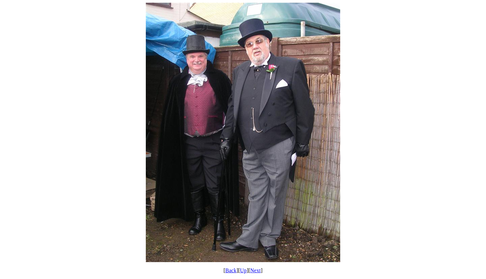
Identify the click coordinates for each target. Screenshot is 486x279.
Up (243, 270)
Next (255, 270)
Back (231, 270)
